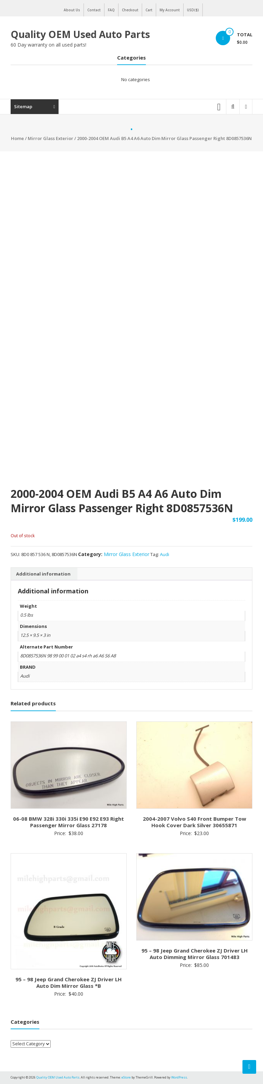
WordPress (179, 1077)
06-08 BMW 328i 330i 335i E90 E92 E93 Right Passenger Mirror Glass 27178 (68, 822)
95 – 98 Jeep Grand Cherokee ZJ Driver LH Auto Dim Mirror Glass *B (68, 983)
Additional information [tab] (43, 574)
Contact (94, 10)
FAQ (111, 10)
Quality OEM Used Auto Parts (80, 34)
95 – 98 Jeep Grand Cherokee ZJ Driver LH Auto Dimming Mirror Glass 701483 (194, 954)
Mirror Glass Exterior (50, 138)
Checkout (130, 10)
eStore (126, 1077)
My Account (170, 10)
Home (17, 138)
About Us (72, 10)
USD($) (193, 10)
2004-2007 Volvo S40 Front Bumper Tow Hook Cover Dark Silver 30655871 (194, 822)
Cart (149, 10)
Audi (164, 554)
